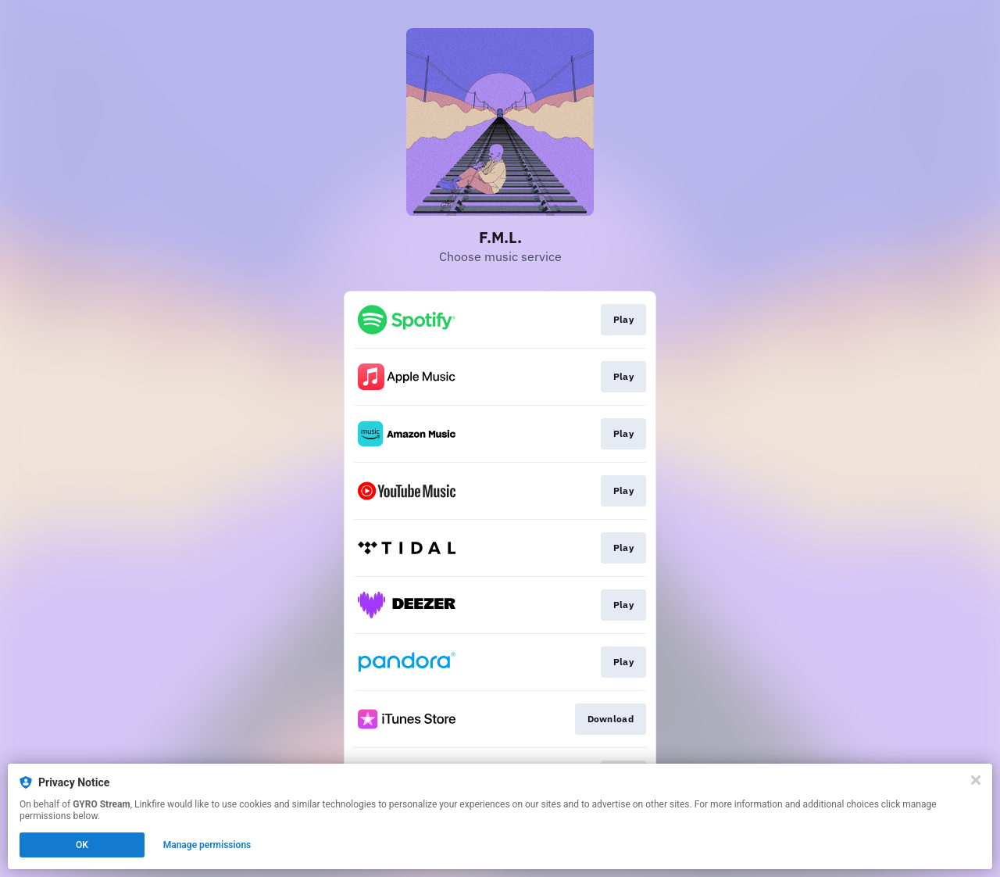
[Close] (975, 780)
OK (82, 844)
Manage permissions (207, 844)
